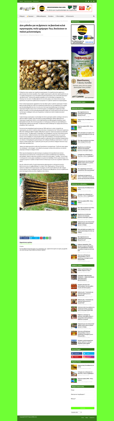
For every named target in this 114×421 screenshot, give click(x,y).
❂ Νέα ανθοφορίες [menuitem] (41, 16)
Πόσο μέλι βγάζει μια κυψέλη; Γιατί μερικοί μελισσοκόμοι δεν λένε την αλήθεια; (86, 134)
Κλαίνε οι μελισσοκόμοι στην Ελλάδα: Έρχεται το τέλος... (85, 269)
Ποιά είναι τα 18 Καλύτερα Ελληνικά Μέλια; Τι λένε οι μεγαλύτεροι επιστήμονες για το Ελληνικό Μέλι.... (85, 257)
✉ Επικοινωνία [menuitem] (70, 16)
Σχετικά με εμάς (28, 1)
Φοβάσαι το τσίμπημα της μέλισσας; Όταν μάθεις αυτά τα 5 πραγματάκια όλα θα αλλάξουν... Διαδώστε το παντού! (85, 317)
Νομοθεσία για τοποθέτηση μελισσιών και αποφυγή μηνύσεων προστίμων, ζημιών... (85, 148)
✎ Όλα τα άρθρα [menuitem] (60, 16)
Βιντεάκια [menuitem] (50, 16)
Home (82, 417)
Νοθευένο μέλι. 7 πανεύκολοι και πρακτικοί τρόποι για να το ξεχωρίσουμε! (85, 293)
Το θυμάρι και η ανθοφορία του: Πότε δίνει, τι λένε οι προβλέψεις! (85, 155)
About (87, 417)
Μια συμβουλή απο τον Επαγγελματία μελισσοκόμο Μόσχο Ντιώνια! (84, 113)
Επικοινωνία (36, 1)
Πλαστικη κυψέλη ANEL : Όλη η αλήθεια (85, 127)
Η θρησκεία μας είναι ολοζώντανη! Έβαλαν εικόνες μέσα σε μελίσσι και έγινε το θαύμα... (86, 163)
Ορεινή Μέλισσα (24, 35)
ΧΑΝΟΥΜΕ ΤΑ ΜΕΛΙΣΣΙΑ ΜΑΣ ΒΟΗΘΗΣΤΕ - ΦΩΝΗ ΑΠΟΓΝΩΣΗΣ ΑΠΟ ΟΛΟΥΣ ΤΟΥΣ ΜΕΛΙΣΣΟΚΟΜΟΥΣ (86, 278)
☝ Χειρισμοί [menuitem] (30, 16)
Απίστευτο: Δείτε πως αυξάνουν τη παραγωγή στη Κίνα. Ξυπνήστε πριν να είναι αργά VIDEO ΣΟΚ (86, 309)
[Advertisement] (44, 49)
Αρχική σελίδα (23, 21)
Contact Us (92, 417)
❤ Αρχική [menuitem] (22, 16)
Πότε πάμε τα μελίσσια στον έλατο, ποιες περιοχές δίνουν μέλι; (86, 141)
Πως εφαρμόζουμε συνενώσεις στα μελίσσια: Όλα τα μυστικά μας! (86, 169)
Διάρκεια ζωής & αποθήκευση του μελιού (86, 120)
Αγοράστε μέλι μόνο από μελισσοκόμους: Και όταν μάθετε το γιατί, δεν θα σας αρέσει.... (85, 286)
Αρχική (21, 1)
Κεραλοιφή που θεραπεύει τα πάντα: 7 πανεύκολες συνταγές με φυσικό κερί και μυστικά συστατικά (86, 177)
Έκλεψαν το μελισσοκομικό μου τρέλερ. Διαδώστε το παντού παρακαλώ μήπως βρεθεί (85, 342)
